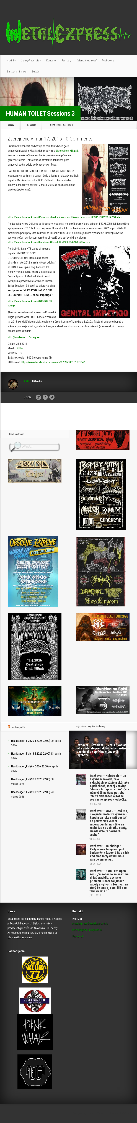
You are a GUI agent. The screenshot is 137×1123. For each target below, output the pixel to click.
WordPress (130, 1113)
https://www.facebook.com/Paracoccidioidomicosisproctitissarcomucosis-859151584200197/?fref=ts (65, 217)
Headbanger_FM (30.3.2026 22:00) (30, 779)
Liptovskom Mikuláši (67, 150)
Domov (11, 125)
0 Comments (79, 139)
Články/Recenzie (31, 60)
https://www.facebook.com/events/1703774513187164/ (53, 362)
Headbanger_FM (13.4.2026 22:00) (30, 753)
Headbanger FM (18, 727)
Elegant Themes (97, 1113)
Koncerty (51, 60)
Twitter (52, 397)
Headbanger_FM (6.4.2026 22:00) (30, 766)
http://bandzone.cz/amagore (24, 337)
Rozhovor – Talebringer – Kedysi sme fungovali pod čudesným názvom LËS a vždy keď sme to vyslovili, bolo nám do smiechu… (109, 852)
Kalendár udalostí (86, 60)
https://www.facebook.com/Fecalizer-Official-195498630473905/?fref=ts (49, 242)
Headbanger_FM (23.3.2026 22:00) (30, 792)
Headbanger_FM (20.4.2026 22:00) (30, 740)
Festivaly (66, 60)
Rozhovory (108, 60)
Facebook (45, 397)
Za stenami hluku (17, 71)
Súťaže (36, 71)
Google (38, 397)
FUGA (20, 348)
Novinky (11, 60)
